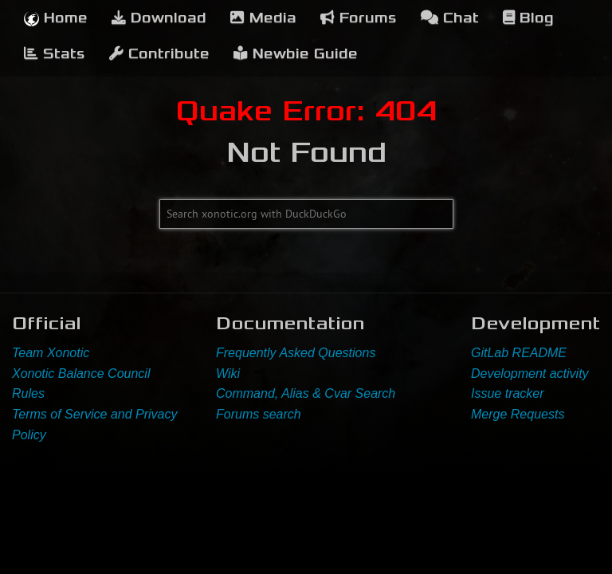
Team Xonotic (50, 353)
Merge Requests (517, 414)
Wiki (228, 373)
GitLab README (519, 353)
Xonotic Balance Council (81, 373)
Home (56, 18)
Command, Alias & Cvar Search (305, 393)
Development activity (530, 373)
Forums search (258, 414)
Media (263, 18)
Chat (450, 18)
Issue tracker (507, 393)
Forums (358, 18)
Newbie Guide (295, 53)
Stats (54, 53)
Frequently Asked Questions (295, 353)
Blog (528, 18)
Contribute (159, 53)
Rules (28, 393)
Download (159, 18)
